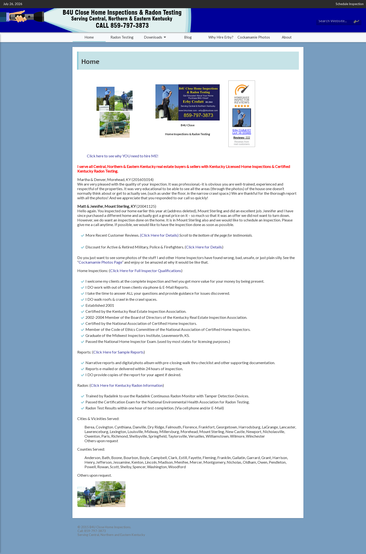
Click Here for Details (204, 247)
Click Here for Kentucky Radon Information (127, 385)
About (287, 37)
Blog (188, 37)
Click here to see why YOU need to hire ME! (122, 156)
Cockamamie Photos (254, 37)
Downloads (153, 37)
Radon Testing (122, 37)
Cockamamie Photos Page (100, 262)
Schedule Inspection (350, 4)
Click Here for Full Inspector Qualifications (145, 270)
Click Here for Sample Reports (118, 352)
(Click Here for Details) (159, 235)
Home (89, 37)
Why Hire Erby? (220, 37)
